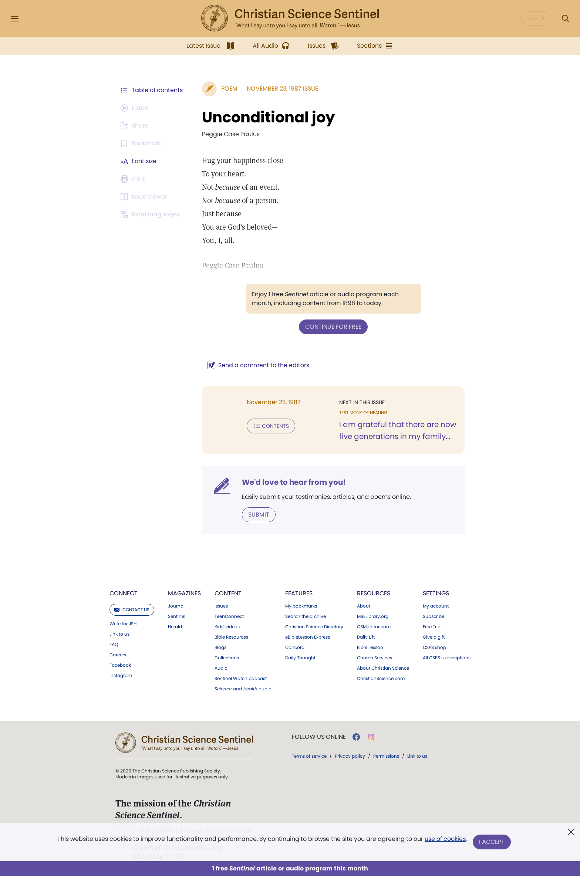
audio (243, 689)
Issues (221, 606)
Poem (229, 88)
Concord (294, 647)
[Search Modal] (565, 19)
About (363, 606)
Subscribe (433, 616)
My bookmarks (301, 606)
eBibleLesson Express (307, 637)
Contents (271, 426)
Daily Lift (366, 637)
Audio (221, 668)
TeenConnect (229, 616)
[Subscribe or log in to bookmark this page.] (141, 143)
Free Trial (432, 627)
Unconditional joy (268, 117)
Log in (535, 18)
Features (299, 593)
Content (228, 593)
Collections (227, 658)
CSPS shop (434, 647)
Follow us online (319, 737)
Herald (175, 627)
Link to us (119, 634)
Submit (258, 514)
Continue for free (333, 326)
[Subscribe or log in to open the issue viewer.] (145, 197)
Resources (373, 593)
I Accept (492, 842)
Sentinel (176, 616)
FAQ (113, 644)
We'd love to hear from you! (294, 482)
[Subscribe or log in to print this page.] (133, 179)
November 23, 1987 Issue (282, 88)
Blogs (220, 647)
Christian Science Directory (314, 627)
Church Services (374, 658)
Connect (123, 593)
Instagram (120, 675)
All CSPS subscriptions (447, 658)
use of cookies (445, 839)
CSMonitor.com (374, 627)
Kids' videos (227, 627)
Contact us (131, 609)
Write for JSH (122, 624)
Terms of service (309, 756)
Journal (176, 606)
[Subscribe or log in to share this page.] (135, 126)
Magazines (184, 593)
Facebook (120, 665)
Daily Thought (300, 658)
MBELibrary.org (372, 616)
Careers (117, 655)
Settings (436, 593)
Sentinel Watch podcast (241, 678)
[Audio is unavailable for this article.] (135, 108)
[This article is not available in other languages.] (151, 214)
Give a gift (434, 637)
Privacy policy (350, 756)
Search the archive (305, 616)
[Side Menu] (15, 19)
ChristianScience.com (381, 678)
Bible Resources (231, 637)
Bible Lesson (370, 647)
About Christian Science (383, 668)
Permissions (386, 756)
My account (436, 606)
